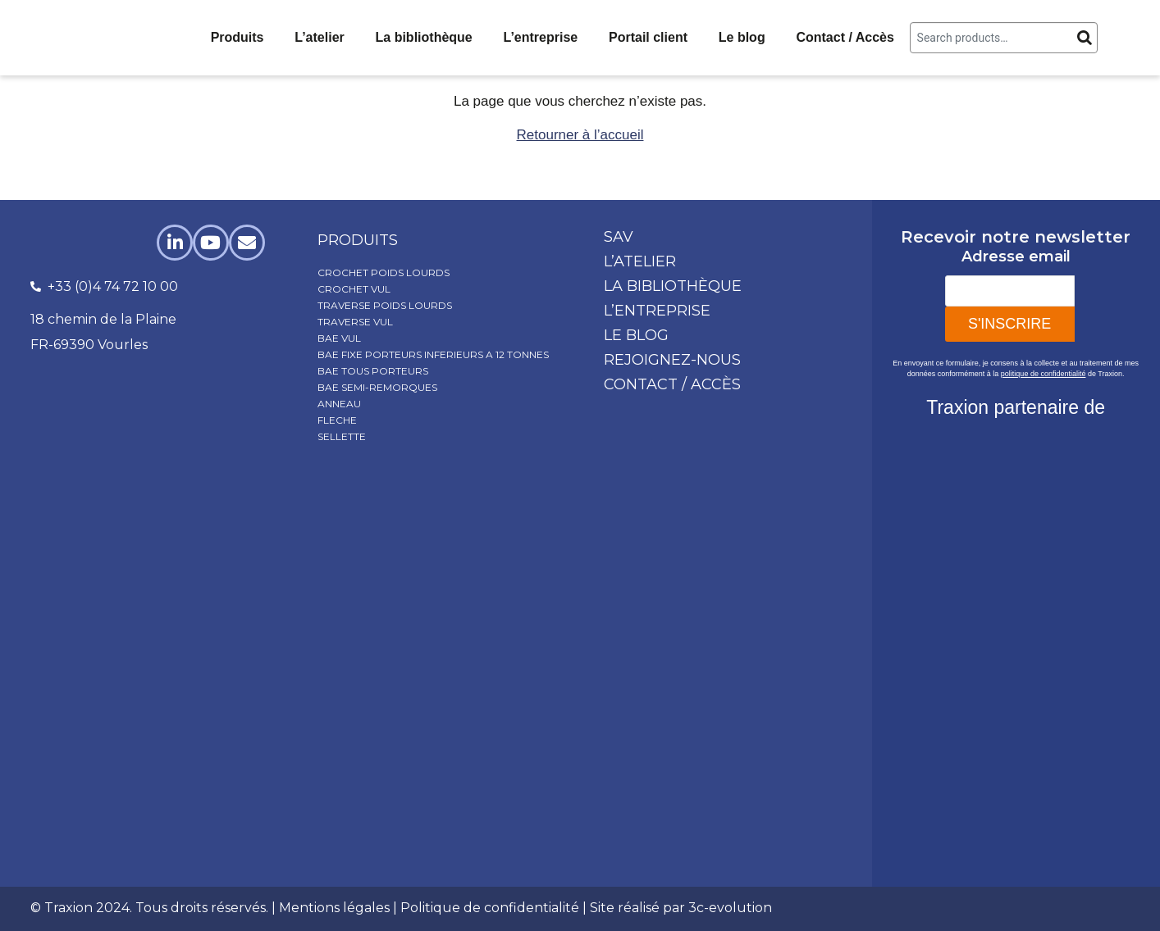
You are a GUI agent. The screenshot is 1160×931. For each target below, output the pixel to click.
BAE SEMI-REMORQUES (377, 387)
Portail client (648, 37)
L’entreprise (541, 37)
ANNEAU (339, 403)
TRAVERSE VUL (355, 322)
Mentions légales (334, 907)
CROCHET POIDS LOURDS (383, 272)
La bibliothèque (424, 37)
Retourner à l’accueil (580, 135)
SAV (618, 237)
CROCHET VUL (353, 289)
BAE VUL (339, 338)
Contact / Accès (844, 37)
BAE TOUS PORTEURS (372, 371)
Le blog (742, 37)
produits (357, 240)
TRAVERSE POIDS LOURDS (384, 305)
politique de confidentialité (1043, 374)
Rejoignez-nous (672, 360)
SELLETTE (341, 436)
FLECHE (337, 420)
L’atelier (319, 37)
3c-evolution (730, 907)
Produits (237, 37)
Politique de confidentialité (489, 907)
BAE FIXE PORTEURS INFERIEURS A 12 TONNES (433, 354)
